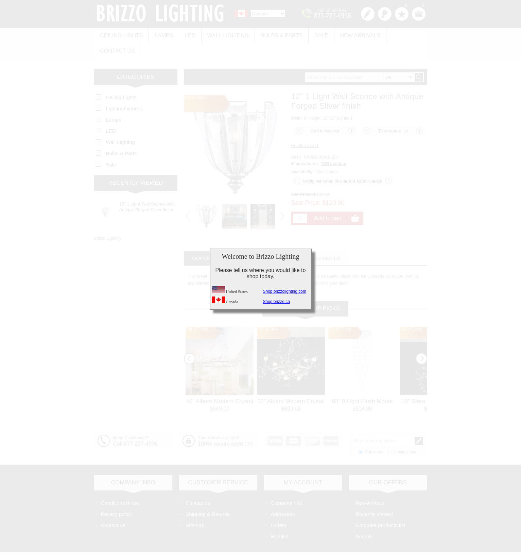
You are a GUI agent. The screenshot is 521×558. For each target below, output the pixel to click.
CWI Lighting (333, 146)
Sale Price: (306, 185)
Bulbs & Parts (276, 34)
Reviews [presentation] (288, 241)
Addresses (283, 497)
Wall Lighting (223, 34)
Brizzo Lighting (107, 221)
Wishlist (280, 519)
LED (187, 34)
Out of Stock (197, 311)
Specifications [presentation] (246, 241)
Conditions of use (120, 485)
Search (364, 519)
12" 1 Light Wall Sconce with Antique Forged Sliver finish (147, 189)
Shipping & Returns (208, 497)
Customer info (286, 485)
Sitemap (195, 508)
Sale (315, 34)
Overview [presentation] (202, 241)
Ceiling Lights (121, 34)
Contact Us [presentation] (327, 241)
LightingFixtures (124, 91)
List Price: (301, 177)
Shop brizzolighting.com (284, 291)
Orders (278, 508)
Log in (385, 14)
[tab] (203, 241)
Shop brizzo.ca (276, 301)
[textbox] (359, 60)
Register (368, 14)
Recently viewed (374, 497)
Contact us (400, 34)
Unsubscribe (405, 434)
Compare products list (380, 508)
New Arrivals (352, 34)
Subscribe (374, 434)
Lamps (162, 34)
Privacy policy (116, 497)
